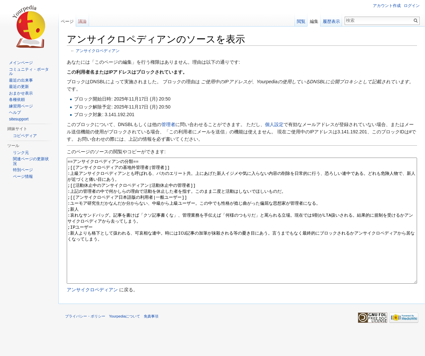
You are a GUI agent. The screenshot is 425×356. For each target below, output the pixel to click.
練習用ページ (21, 106)
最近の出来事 (21, 80)
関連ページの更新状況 (31, 161)
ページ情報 (23, 176)
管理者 (168, 124)
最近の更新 (19, 86)
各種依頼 (17, 99)
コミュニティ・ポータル (29, 71)
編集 (314, 21)
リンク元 (21, 152)
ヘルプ (15, 112)
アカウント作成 (387, 5)
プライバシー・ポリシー (85, 341)
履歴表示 (331, 21)
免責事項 (151, 341)
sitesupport (19, 119)
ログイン (412, 5)
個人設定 (274, 124)
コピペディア (25, 135)
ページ (67, 21)
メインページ (21, 62)
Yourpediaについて (124, 341)
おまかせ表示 (21, 93)
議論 (82, 21)
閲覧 (301, 21)
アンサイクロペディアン (98, 50)
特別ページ (23, 170)
